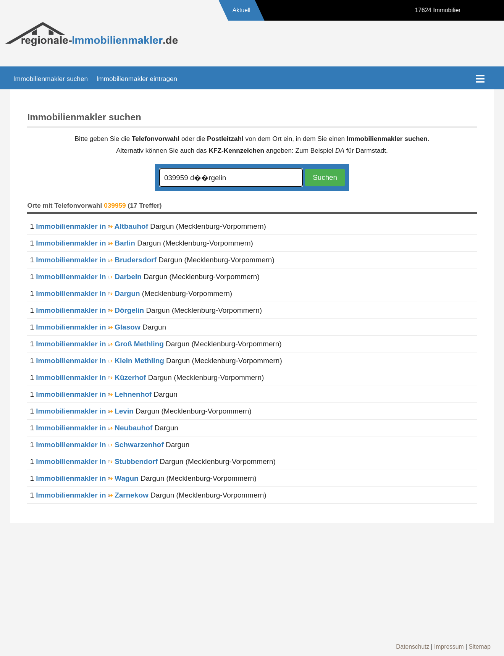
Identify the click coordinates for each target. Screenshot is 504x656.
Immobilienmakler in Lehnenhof (94, 394)
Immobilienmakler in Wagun (87, 478)
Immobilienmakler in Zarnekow (92, 495)
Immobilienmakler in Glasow (88, 327)
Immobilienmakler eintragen (137, 78)
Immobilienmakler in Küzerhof (91, 377)
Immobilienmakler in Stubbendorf (97, 461)
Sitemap (479, 646)
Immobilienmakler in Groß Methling (100, 344)
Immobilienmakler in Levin (85, 411)
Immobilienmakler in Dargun (88, 293)
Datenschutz (412, 646)
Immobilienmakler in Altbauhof (92, 226)
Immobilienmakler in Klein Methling (100, 361)
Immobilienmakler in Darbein (89, 277)
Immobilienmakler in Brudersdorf (96, 260)
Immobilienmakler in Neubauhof (94, 428)
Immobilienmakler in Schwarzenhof (100, 445)
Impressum (449, 646)
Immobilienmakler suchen (50, 78)
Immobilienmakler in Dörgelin (90, 310)
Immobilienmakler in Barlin (85, 243)
